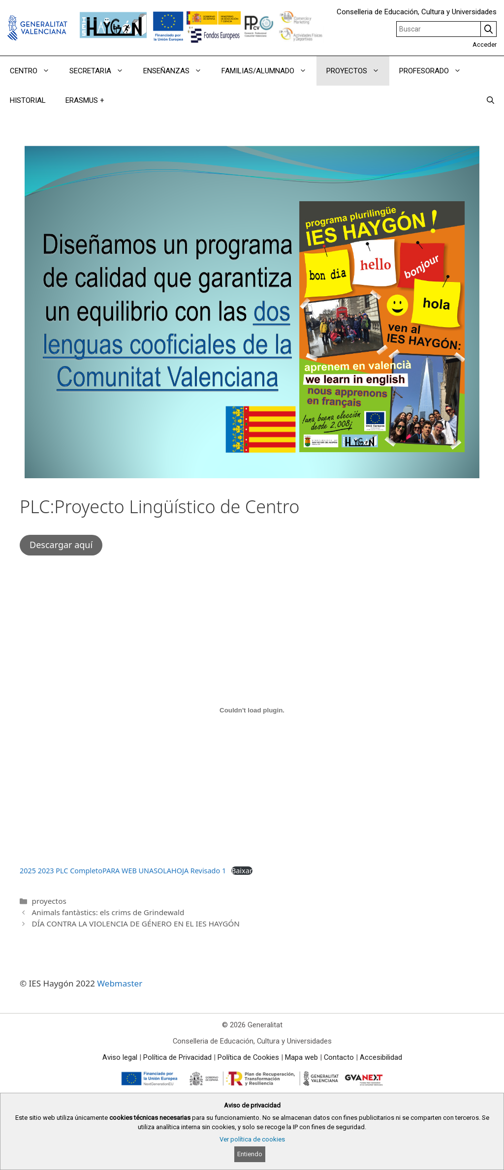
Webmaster (119, 983)
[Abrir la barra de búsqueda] (490, 100)
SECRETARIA (101, 71)
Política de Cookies (248, 1057)
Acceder (484, 44)
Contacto (339, 1057)
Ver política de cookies (252, 1139)
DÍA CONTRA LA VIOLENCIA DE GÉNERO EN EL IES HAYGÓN (135, 923)
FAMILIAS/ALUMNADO (268, 71)
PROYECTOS (357, 71)
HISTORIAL (28, 100)
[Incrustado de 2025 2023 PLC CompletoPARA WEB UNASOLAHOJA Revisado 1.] (252, 710)
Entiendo (249, 1154)
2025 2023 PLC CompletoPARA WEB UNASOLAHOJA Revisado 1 (123, 870)
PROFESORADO (435, 71)
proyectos (49, 901)
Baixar (241, 870)
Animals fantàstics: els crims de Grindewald (108, 912)
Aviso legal (119, 1057)
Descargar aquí (61, 545)
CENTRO (35, 71)
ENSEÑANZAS (177, 71)
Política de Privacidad (177, 1057)
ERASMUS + (84, 100)
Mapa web (301, 1057)
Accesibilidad (381, 1057)
